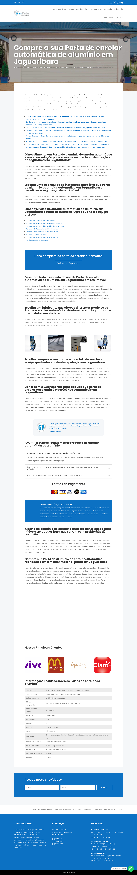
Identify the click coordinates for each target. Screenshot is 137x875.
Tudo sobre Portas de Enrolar (104, 810)
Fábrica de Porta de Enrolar (42, 810)
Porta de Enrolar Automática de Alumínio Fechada (44, 223)
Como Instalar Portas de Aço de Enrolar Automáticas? (73, 810)
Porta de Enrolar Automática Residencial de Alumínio (45, 226)
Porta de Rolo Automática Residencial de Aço (42, 229)
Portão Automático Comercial (36, 234)
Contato (120, 810)
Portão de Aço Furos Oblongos (37, 240)
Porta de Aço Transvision (35, 243)
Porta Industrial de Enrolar (113, 9)
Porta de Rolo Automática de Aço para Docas (42, 232)
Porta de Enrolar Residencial (113, 17)
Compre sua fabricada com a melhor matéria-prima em (65, 147)
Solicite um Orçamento (68, 263)
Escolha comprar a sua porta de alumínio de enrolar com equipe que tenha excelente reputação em (66, 141)
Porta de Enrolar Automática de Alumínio (40, 221)
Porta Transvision (59, 9)
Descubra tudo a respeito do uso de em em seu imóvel (65, 128)
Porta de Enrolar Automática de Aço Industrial (42, 237)
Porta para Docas (96, 9)
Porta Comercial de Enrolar (77, 9)
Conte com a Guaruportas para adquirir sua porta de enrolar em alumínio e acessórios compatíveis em (67, 144)
